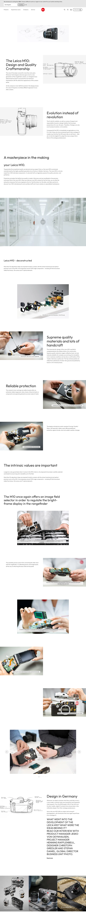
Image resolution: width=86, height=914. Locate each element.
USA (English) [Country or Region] (8, 4)
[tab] (39, 777)
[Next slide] (77, 752)
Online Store (77, 10)
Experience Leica (15, 9)
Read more (50, 858)
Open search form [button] (64, 9)
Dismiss (26, 5)
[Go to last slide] (8, 752)
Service (33, 9)
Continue (21, 4)
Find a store (71, 10)
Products (6, 9)
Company (25, 9)
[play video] (43, 222)
